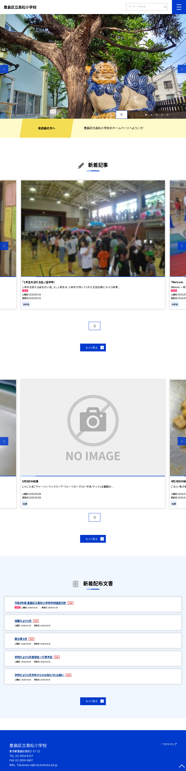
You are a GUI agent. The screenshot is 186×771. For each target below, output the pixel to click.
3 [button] (156, 114)
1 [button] (146, 114)
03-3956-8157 (24, 756)
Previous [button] (4, 69)
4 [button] (162, 114)
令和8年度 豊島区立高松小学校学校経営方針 (41, 603)
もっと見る (91, 347)
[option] (93, 66)
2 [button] (151, 114)
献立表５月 (21, 639)
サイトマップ (170, 744)
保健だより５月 (23, 621)
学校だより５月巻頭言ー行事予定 (34, 657)
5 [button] (167, 114)
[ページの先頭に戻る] (182, 767)
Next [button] (182, 69)
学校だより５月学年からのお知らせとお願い (40, 675)
